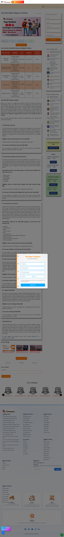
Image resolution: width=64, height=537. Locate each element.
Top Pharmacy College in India (9, 430)
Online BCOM (46, 432)
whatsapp (30, 41)
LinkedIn (21, 41)
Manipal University (27, 416)
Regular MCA (46, 443)
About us (4, 463)
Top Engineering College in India (9, 416)
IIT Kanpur (25, 443)
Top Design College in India (8, 448)
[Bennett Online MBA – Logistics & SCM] (34, 349)
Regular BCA (46, 453)
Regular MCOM (47, 447)
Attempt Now (53, 184)
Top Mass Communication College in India (10, 445)
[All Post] (21, 363)
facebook (5, 41)
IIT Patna (25, 449)
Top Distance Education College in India (11, 424)
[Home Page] (7, 2)
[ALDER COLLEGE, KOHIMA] (8, 392)
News (3, 469)
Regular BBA (46, 451)
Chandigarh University (28, 422)
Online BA (46, 430)
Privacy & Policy (5, 465)
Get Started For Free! (53, 147)
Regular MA (46, 445)
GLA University (26, 424)
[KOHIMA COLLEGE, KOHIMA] (20, 392)
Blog (48, 6)
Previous (3, 395)
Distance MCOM (6, 494)
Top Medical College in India (8, 420)
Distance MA (5, 492)
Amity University (26, 428)
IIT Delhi (25, 442)
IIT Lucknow (25, 453)
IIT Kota (24, 451)
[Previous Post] (8, 363)
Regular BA (46, 455)
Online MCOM (47, 422)
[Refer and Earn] (18, 2)
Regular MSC (46, 449)
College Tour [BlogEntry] (38, 13)
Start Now (53, 162)
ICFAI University (26, 436)
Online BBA (46, 426)
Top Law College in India (7, 434)
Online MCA (46, 418)
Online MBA (46, 416)
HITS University (26, 432)
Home (44, 7)
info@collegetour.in (40, 462)
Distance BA (5, 500)
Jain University (26, 418)
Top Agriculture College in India (9, 432)
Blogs (3, 467)
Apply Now (53, 39)
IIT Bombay (25, 447)
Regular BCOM (47, 457)
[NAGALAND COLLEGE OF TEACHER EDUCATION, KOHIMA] (45, 392)
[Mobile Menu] (2, 2)
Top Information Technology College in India (10, 442)
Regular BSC (46, 459)
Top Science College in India (8, 422)
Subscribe (58, 469)
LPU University (26, 420)
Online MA (46, 420)
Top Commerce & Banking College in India (10, 437)
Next (61, 395)
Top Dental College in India (8, 450)
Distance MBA (5, 488)
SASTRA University (27, 426)
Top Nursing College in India (8, 428)
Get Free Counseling (21, 44)
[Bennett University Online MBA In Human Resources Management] (21, 349)
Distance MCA (5, 490)
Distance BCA (5, 498)
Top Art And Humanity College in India (10, 439)
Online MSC (46, 424)
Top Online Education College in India (10, 426)
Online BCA (46, 428)
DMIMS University (27, 434)
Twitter (13, 41)
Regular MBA (46, 441)
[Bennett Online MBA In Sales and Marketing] (7, 349)
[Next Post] (35, 363)
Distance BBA (5, 496)
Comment (3, 369)
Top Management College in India (9, 418)
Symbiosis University (27, 430)
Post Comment (6, 376)
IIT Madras (25, 445)
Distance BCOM (5, 502)
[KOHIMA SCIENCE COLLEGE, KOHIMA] (33, 392)
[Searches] (12, 2)
